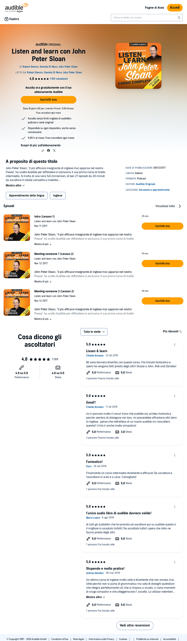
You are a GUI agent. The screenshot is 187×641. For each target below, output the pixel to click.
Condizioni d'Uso (60, 639)
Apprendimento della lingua (26, 195)
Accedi (175, 8)
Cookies (123, 639)
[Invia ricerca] (179, 17)
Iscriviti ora (48, 100)
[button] (42, 150)
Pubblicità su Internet (147, 639)
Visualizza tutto (165, 206)
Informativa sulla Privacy (102, 639)
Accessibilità (170, 639)
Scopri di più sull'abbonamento (40, 145)
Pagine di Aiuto (154, 8)
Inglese (57, 195)
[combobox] (147, 17)
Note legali (79, 639)
